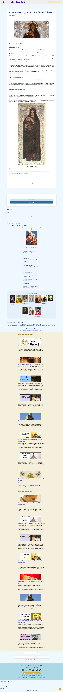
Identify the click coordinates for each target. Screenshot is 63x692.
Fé (14, 171)
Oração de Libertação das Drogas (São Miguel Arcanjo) (30, 383)
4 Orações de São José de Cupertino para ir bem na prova (31, 364)
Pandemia (26, 173)
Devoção (11, 171)
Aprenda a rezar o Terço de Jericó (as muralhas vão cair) (31, 345)
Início (22, 665)
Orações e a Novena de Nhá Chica (26, 420)
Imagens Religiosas (27, 171)
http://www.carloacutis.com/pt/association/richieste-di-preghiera (31, 330)
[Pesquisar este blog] (56, 2)
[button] (10, 18)
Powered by (31, 206)
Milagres (40, 171)
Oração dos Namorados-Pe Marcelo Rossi (27, 641)
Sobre (26, 665)
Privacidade (39, 665)
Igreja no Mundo (19, 171)
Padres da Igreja (20, 173)
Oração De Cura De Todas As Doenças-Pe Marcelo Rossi (31, 402)
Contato (34, 665)
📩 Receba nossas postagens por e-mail (31, 673)
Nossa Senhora (46, 171)
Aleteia (12, 168)
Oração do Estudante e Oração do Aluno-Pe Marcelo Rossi (31, 460)
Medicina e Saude (34, 171)
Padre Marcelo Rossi (12, 222)
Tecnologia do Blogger (31, 690)
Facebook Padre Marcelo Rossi (14, 223)
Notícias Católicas (13, 173)
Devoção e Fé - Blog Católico (15, 2)
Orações (29, 665)
